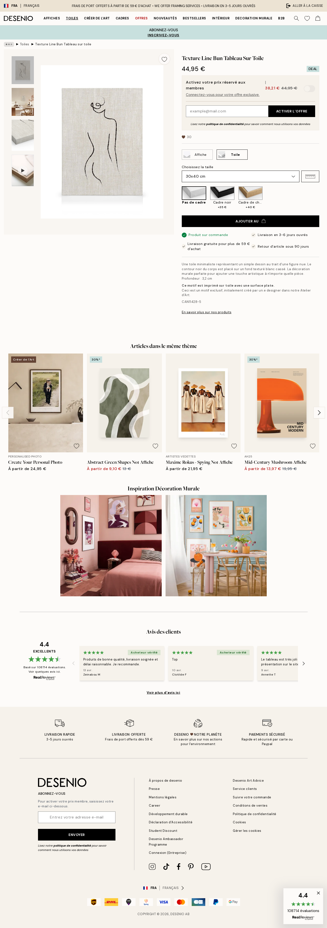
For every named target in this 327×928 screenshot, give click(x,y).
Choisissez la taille (197, 167)
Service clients (245, 789)
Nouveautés (165, 18)
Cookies (239, 822)
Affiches (52, 18)
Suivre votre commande (252, 797)
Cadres (122, 18)
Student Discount (163, 831)
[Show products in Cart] (317, 18)
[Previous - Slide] (8, 412)
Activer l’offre (291, 111)
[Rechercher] (296, 18)
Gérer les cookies (247, 831)
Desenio (177, 914)
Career (154, 805)
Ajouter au (251, 221)
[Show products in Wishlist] (307, 18)
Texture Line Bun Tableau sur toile (63, 44)
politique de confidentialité (225, 124)
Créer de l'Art (97, 18)
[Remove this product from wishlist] (164, 59)
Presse (154, 789)
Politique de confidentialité (254, 814)
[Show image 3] (23, 135)
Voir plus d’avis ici (163, 692)
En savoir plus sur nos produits (206, 312)
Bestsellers (194, 18)
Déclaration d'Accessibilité (170, 822)
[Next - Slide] (319, 412)
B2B (281, 18)
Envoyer (76, 835)
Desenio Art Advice (248, 781)
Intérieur (221, 18)
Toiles (72, 18)
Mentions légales (162, 797)
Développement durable (168, 814)
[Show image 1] (23, 70)
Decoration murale (253, 18)
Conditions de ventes (250, 805)
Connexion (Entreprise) (167, 853)
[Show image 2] (23, 102)
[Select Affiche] (197, 154)
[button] (310, 176)
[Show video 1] (23, 170)
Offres (141, 18)
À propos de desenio (165, 781)
